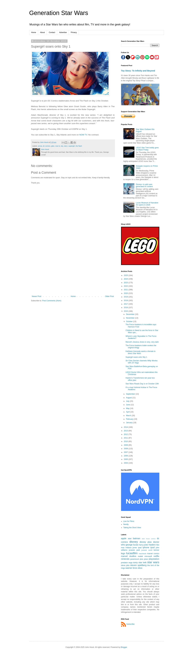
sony (135, 562)
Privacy (74, 32)
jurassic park (134, 550)
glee (52, 146)
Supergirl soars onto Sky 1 (136, 357)
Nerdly (126, 524)
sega (130, 563)
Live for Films (128, 521)
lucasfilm (132, 553)
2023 (126, 283)
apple (123, 538)
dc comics (46, 146)
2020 (126, 293)
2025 (126, 275)
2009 (126, 445)
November (130, 318)
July (128, 401)
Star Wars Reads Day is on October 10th (142, 384)
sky (62, 146)
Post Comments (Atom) (51, 301)
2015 (126, 311)
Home (33, 32)
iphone (146, 547)
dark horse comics (149, 539)
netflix (156, 556)
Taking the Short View (132, 527)
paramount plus (136, 559)
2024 (126, 279)
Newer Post (36, 296)
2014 (126, 427)
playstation (154, 559)
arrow (40, 146)
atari (129, 539)
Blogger (124, 647)
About (42, 32)
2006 (126, 456)
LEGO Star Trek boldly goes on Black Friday (147, 149)
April (128, 412)
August (129, 398)
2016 (126, 307)
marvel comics (153, 554)
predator (124, 563)
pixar (146, 559)
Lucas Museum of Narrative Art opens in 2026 (147, 204)
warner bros (131, 568)
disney (133, 541)
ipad (140, 548)
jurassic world (146, 550)
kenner (156, 550)
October (129, 321)
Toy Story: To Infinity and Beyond (138, 70)
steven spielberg (138, 565)
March (129, 415)
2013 (126, 431)
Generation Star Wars (58, 12)
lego (123, 553)
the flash (79, 146)
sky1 (65, 146)
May (128, 408)
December (130, 314)
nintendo (125, 559)
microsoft (148, 556)
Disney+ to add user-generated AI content (144, 185)
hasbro (152, 544)
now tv (57, 146)
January (129, 423)
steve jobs (125, 565)
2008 (126, 449)
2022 (126, 286)
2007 (126, 452)
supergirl (71, 146)
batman (136, 538)
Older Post (109, 296)
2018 (126, 300)
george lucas (132, 544)
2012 (126, 434)
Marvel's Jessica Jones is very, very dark (142, 342)
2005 (126, 459)
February (130, 419)
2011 (126, 438)
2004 (126, 463)
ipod (152, 547)
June (128, 405)
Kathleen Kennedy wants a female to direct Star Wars (140, 352)
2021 (126, 290)
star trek (143, 562)
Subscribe (130, 624)
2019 (126, 297)
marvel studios (128, 556)
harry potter (143, 545)
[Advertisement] (73, 272)
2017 (126, 304)
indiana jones (131, 548)
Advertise (63, 32)
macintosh (142, 553)
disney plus (146, 542)
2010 (126, 441)
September (130, 394)
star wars (153, 562)
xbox (140, 568)
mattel (140, 556)
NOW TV (83, 135)
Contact (52, 32)
